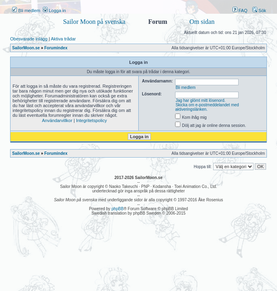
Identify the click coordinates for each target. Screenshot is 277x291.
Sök (259, 10)
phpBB (118, 209)
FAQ (240, 10)
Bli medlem (26, 10)
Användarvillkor (57, 120)
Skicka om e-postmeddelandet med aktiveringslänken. (207, 107)
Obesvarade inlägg (28, 38)
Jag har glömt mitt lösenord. (200, 100)
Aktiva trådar (63, 38)
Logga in (54, 10)
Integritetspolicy (91, 120)
